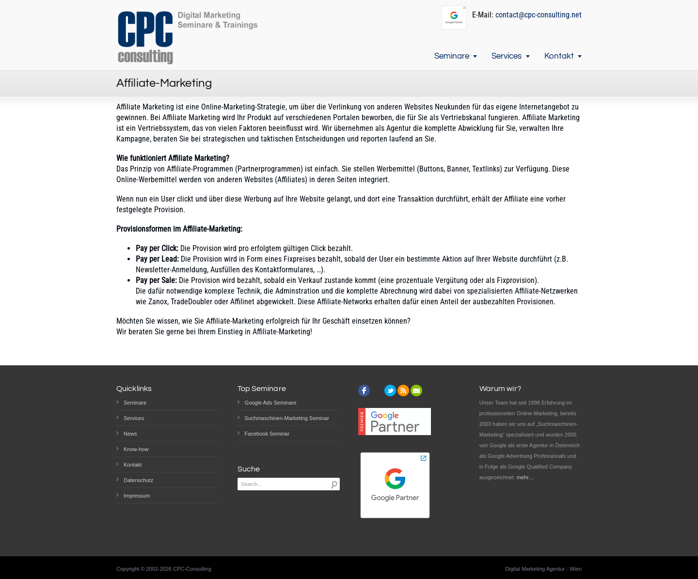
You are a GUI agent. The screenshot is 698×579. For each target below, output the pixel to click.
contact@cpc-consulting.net (538, 14)
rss (403, 390)
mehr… (525, 477)
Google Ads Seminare (271, 403)
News (130, 434)
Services (507, 56)
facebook (364, 390)
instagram (377, 390)
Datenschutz (138, 480)
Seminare (451, 56)
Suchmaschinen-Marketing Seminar (287, 418)
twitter (390, 390)
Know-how (136, 449)
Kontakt (559, 56)
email (416, 390)
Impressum (137, 496)
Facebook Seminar (267, 434)
